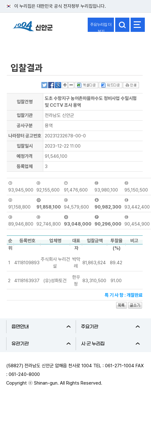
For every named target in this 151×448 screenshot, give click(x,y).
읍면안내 (41, 327)
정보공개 (20, 44)
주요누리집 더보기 (100, 27)
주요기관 (110, 327)
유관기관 (41, 344)
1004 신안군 (32, 29)
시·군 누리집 (110, 344)
